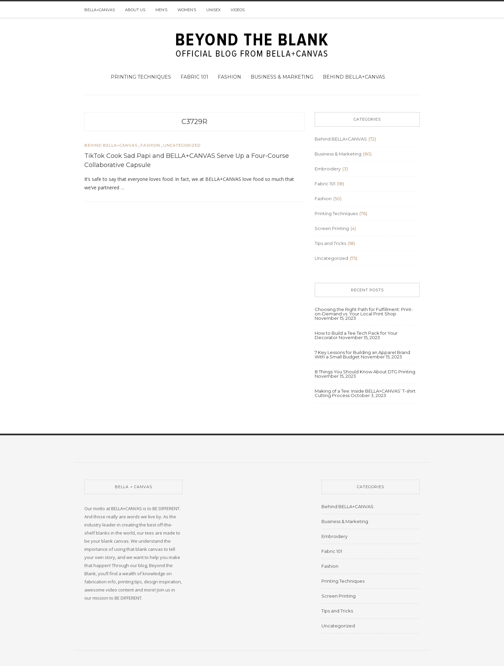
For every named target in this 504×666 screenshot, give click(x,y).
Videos (238, 9)
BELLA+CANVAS (99, 9)
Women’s (186, 9)
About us (135, 9)
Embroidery (328, 168)
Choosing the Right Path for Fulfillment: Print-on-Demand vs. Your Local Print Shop (364, 311)
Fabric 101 (194, 77)
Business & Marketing (282, 77)
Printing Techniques (141, 77)
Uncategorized (182, 145)
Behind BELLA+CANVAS (354, 77)
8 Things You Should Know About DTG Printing (365, 371)
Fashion (229, 77)
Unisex (213, 9)
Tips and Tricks (330, 243)
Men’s (161, 9)
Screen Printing (332, 228)
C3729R (194, 122)
